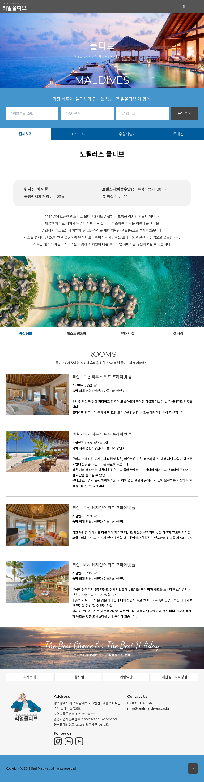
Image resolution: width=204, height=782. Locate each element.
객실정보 (25, 333)
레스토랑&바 (76, 333)
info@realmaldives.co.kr (148, 708)
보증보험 (77, 677)
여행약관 (126, 677)
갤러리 (178, 333)
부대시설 (127, 333)
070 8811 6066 (139, 703)
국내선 (178, 133)
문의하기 (185, 113)
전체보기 (25, 133)
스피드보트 (76, 133)
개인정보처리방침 (174, 677)
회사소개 (29, 677)
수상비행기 (127, 133)
